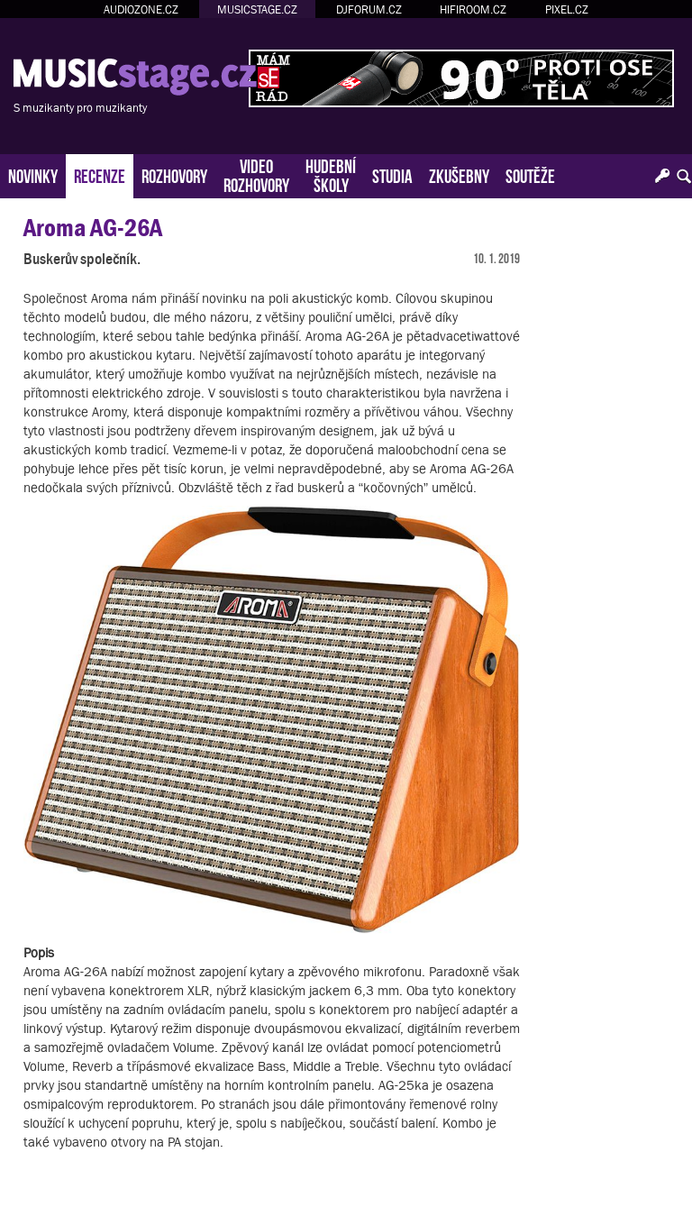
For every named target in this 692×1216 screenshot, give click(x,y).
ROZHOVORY (174, 174)
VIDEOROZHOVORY (256, 174)
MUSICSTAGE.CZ (257, 9)
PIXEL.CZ (566, 9)
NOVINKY (33, 174)
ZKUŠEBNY (459, 174)
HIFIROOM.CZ (473, 9)
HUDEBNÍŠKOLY (330, 174)
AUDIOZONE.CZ (141, 9)
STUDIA (392, 174)
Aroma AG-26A (92, 228)
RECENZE (99, 174)
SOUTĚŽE (530, 174)
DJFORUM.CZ (369, 9)
